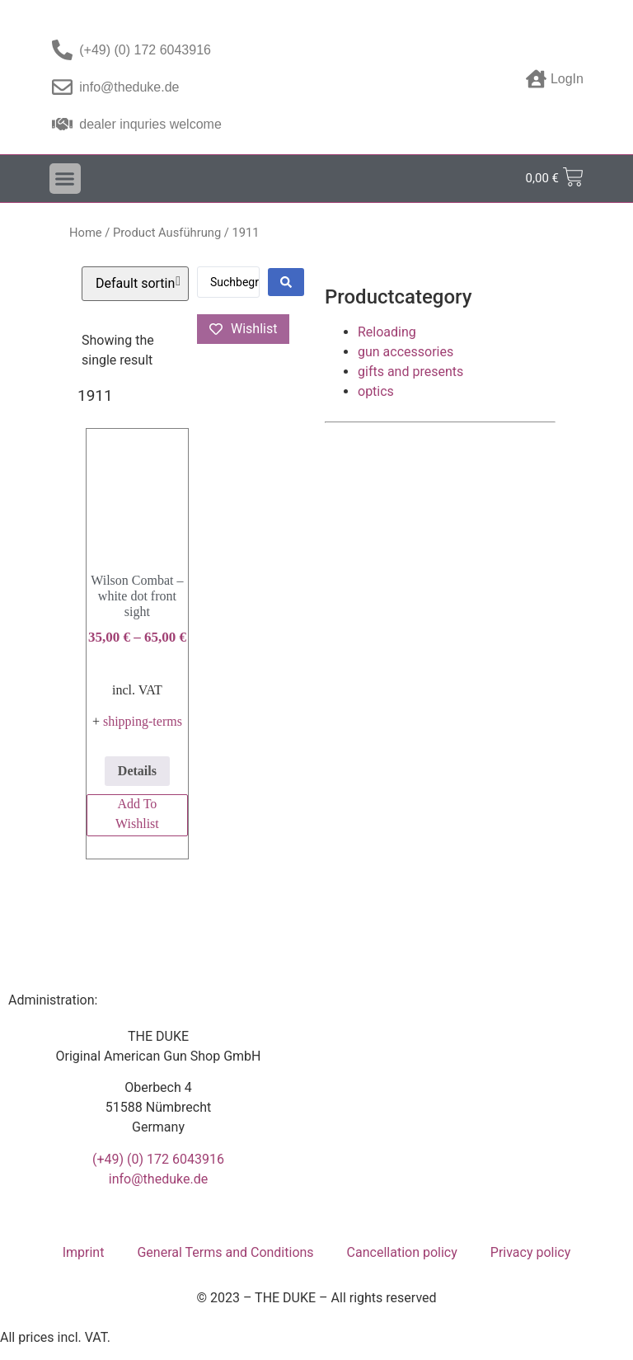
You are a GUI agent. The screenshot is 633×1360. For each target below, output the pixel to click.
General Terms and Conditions (225, 1252)
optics (376, 391)
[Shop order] (135, 283)
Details (137, 771)
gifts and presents (410, 371)
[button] (65, 179)
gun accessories (405, 352)
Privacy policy (530, 1252)
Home (85, 232)
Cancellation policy (402, 1252)
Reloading (387, 332)
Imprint (84, 1252)
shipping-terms (142, 721)
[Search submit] (286, 282)
